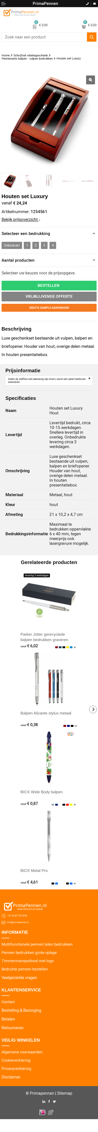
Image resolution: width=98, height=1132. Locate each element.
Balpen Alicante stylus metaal (47, 723)
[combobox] (44, 37)
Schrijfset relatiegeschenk (40, 56)
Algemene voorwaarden (22, 1064)
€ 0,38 (29, 734)
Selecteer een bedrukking (30, 240)
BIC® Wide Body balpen (42, 802)
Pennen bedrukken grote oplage (29, 963)
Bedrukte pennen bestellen (25, 980)
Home (7, 56)
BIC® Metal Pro (34, 881)
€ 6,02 (29, 655)
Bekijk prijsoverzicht (21, 225)
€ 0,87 (29, 813)
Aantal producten (21, 269)
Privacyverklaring (17, 1081)
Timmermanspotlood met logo (29, 972)
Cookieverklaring (16, 1072)
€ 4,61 (29, 892)
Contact (9, 1013)
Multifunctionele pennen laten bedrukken (38, 954)
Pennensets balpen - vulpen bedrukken (35, 60)
